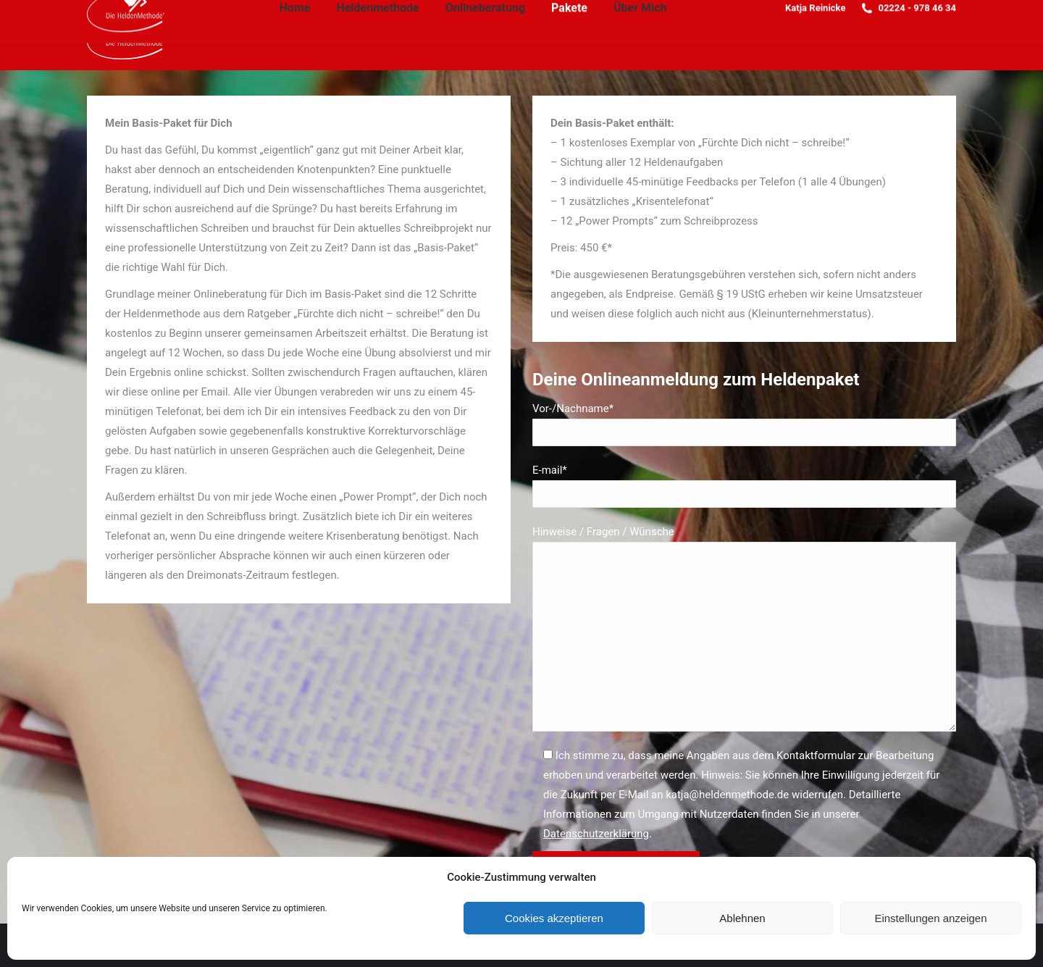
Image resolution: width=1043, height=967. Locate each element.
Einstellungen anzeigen (930, 918)
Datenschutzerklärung (596, 833)
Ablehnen (742, 918)
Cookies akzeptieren (554, 918)
